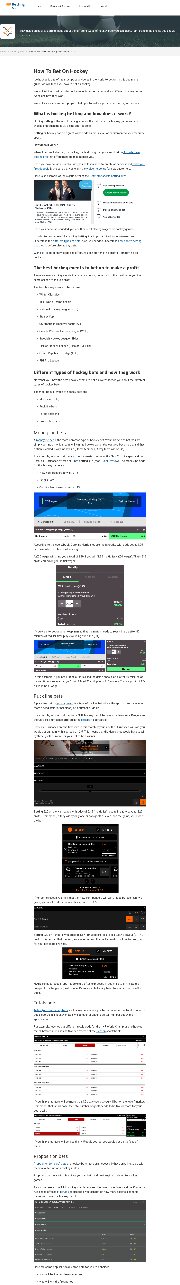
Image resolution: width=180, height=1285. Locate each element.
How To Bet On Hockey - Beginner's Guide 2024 (52, 51)
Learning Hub (17, 51)
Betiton (101, 1031)
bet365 (64, 1191)
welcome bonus (96, 168)
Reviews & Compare (60, 6)
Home (3, 51)
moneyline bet (45, 440)
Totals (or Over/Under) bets (51, 1010)
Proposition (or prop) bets (50, 1163)
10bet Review (109, 461)
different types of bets (66, 241)
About (104, 6)
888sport (86, 719)
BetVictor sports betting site (107, 176)
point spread (64, 703)
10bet (74, 461)
